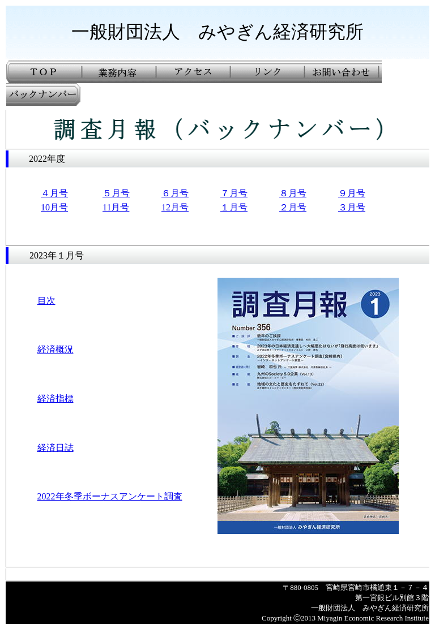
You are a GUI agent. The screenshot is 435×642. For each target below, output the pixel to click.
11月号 (116, 207)
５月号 (116, 193)
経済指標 (55, 398)
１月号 (234, 207)
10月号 (54, 207)
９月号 (351, 193)
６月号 (175, 193)
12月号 (175, 207)
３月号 (351, 207)
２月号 (292, 207)
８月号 (292, 193)
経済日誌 (55, 448)
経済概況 (55, 349)
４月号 (54, 193)
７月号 (234, 193)
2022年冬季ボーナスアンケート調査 (109, 496)
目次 (46, 300)
